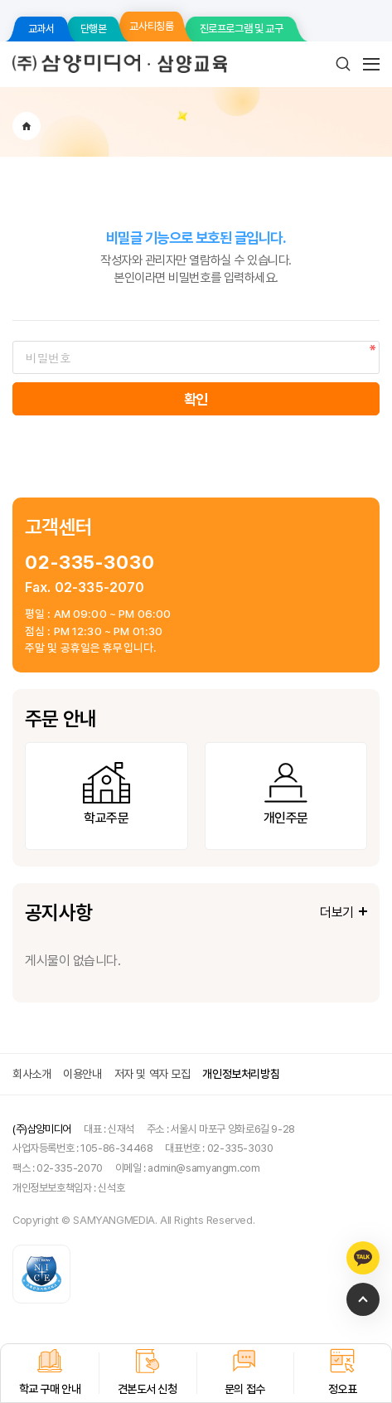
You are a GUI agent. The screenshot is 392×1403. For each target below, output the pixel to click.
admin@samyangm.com (203, 1168)
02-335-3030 (90, 562)
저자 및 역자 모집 (152, 1073)
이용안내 (82, 1073)
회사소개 (31, 1073)
